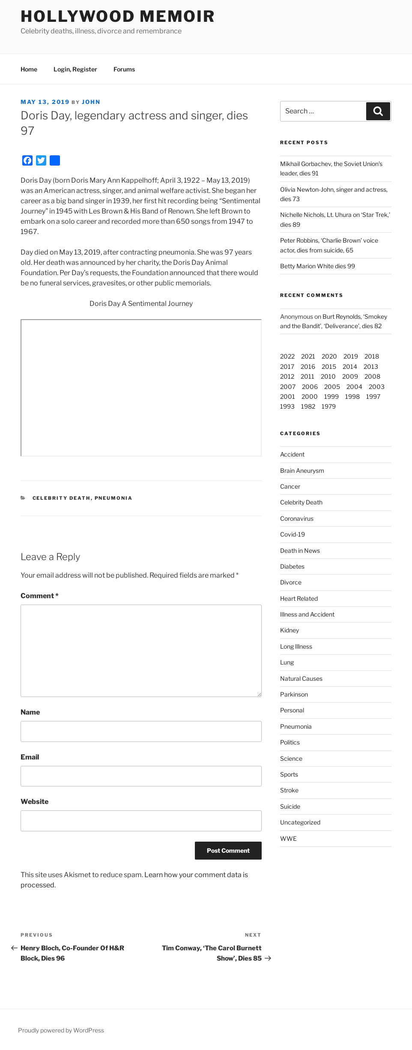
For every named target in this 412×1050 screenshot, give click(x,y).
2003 (377, 386)
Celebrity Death (62, 498)
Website (34, 802)
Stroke (289, 790)
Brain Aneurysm (302, 470)
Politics (290, 742)
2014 (350, 366)
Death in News (300, 550)
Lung (287, 662)
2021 (308, 356)
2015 (329, 366)
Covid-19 (292, 534)
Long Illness (296, 646)
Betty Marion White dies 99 (317, 266)
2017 (287, 366)
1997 (373, 396)
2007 (288, 386)
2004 (354, 386)
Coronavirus (296, 518)
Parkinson (294, 694)
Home (29, 69)
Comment (40, 596)
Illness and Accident (307, 614)
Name (30, 712)
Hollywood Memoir (118, 16)
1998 (352, 396)
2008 (372, 376)
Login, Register (75, 69)
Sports (289, 774)
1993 (287, 406)
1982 (308, 406)
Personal (292, 710)
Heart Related (299, 598)
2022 (287, 356)
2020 (329, 356)
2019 (350, 356)
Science (291, 758)
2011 (307, 376)
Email (30, 757)
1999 (331, 396)
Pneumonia (114, 498)
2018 (371, 356)
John (91, 101)
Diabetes (292, 566)
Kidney (289, 630)
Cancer (290, 486)
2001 (287, 396)
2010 (328, 376)
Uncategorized (300, 822)
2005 (332, 386)
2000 (310, 396)
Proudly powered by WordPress (61, 1030)
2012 (287, 376)
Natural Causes (301, 678)
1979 (329, 406)
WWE (288, 838)
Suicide (290, 806)
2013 (371, 366)
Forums (124, 69)
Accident (292, 454)
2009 (350, 376)
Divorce (291, 582)
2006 (310, 386)
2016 (308, 366)
